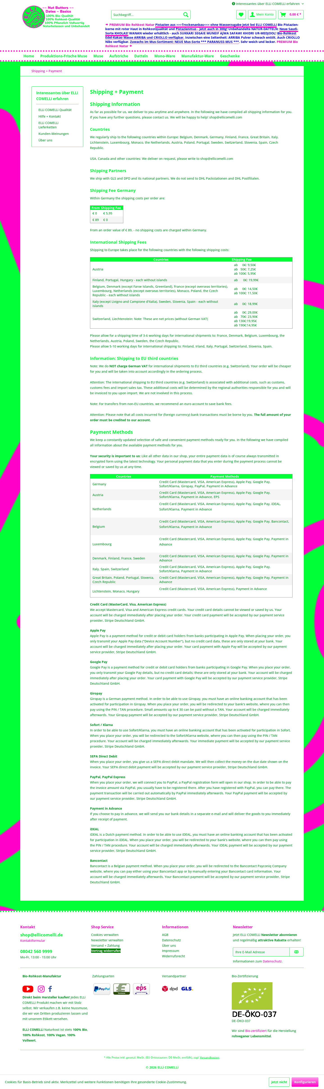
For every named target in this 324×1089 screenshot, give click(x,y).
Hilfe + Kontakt (49, 116)
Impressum (170, 951)
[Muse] (98, 56)
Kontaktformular (32, 940)
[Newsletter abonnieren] (296, 951)
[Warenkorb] (291, 14)
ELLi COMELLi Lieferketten (48, 125)
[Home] (28, 56)
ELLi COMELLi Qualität (55, 110)
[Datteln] (141, 56)
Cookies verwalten (105, 935)
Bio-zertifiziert (256, 1031)
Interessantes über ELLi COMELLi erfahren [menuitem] (266, 4)
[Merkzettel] (241, 14)
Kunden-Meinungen (53, 133)
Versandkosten (209, 1057)
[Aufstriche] (118, 56)
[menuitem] (151, 14)
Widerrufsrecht (173, 956)
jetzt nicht (279, 1082)
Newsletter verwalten (107, 940)
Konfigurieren (305, 1082)
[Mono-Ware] (164, 56)
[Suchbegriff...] (151, 14)
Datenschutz (171, 940)
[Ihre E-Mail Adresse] (261, 951)
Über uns (45, 140)
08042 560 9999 (36, 951)
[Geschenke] (230, 56)
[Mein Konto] (262, 14)
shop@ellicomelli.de (41, 935)
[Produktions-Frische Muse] (63, 56)
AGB (165, 935)
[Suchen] (186, 14)
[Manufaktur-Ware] (197, 56)
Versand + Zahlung (105, 945)
